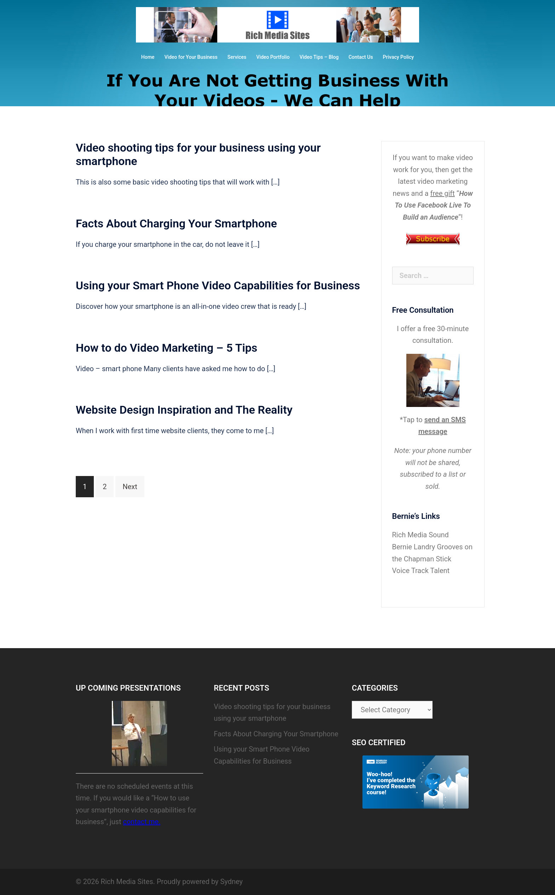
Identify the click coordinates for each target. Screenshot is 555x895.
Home (148, 57)
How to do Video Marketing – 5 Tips (166, 348)
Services (236, 57)
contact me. (141, 821)
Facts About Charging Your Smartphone (176, 223)
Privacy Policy (398, 57)
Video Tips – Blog (319, 57)
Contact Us (361, 57)
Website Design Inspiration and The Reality (184, 410)
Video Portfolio (273, 57)
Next (129, 486)
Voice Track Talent (421, 570)
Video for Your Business (190, 57)
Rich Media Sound (420, 535)
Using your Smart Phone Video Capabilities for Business (218, 285)
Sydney (231, 881)
